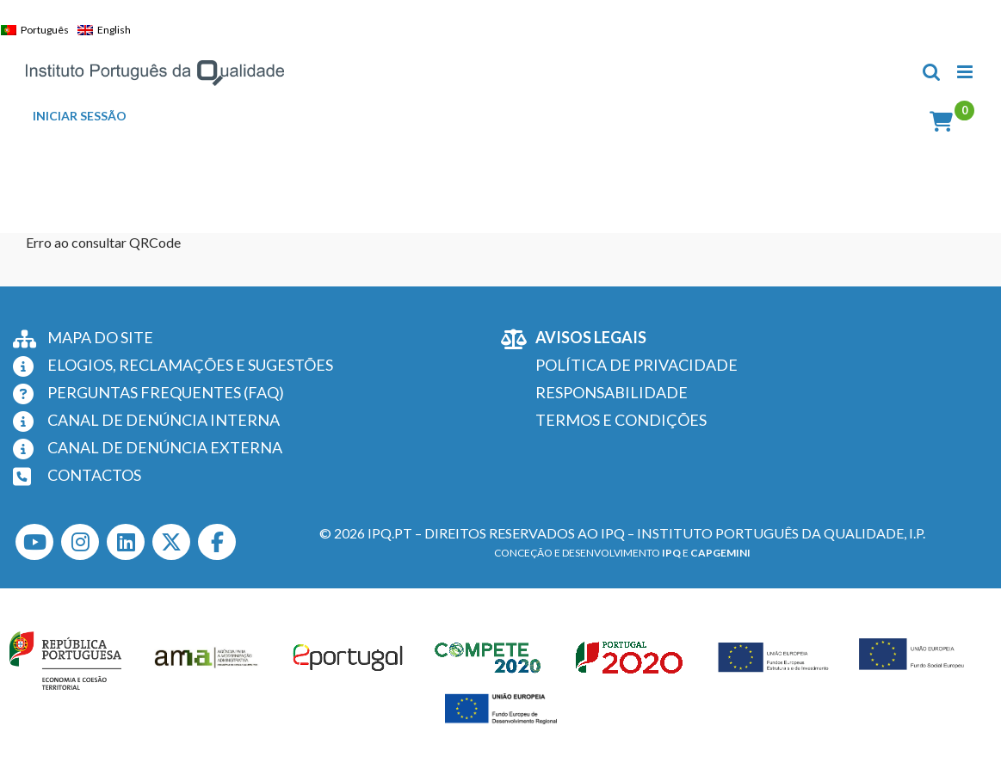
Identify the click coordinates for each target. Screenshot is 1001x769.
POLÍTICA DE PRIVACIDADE (636, 364)
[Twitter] (171, 542)
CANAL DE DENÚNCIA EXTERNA (164, 447)
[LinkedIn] (126, 542)
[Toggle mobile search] (931, 72)
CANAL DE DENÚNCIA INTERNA (163, 419)
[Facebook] (217, 542)
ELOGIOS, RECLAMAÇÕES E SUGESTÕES (190, 364)
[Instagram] (80, 542)
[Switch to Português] (39, 30)
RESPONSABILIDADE (611, 392)
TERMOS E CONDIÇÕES (621, 419)
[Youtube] (34, 542)
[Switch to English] (108, 30)
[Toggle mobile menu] (966, 72)
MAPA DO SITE (100, 337)
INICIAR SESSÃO (80, 116)
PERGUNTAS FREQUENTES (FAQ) (165, 392)
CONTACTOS (94, 474)
